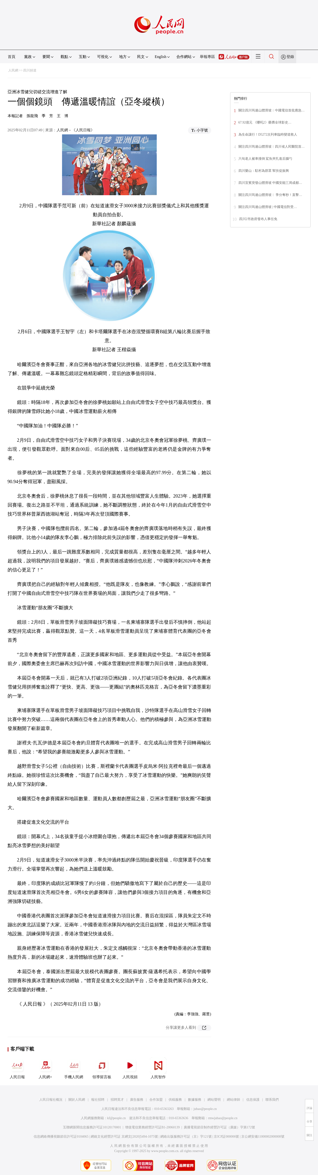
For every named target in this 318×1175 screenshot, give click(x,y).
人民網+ (45, 1068)
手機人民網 (73, 1068)
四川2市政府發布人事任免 (258, 219)
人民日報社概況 (51, 1099)
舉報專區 (207, 57)
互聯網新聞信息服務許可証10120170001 (92, 1127)
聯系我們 (272, 1099)
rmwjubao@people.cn (222, 1118)
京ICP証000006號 (226, 1136)
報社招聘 (97, 1099)
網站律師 (233, 1099)
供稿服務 (175, 1099)
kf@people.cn (116, 1118)
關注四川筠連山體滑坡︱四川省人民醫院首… (271, 146)
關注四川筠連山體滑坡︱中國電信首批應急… (271, 110)
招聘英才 (117, 1099)
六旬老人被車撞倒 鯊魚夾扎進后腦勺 (265, 158)
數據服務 (194, 1099)
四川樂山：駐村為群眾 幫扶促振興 (263, 170)
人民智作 (158, 1068)
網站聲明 (214, 1099)
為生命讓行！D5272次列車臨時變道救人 (267, 134)
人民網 (13, 70)
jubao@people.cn (205, 1109)
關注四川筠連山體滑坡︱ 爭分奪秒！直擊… (270, 195)
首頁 (11, 57)
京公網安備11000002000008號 (262, 1136)
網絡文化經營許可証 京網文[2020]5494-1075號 (124, 1136)
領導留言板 (101, 1068)
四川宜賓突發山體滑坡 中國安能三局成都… (270, 183)
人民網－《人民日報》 (75, 130)
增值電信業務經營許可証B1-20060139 (152, 1127)
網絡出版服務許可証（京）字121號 (186, 1136)
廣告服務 (136, 1099)
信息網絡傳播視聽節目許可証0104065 (61, 1136)
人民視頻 (130, 1068)
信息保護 (253, 1099)
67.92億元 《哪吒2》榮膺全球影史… (264, 122)
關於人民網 (76, 1099)
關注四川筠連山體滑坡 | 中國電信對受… (267, 207)
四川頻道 (29, 70)
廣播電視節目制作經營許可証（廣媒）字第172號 (219, 1127)
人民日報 (17, 1068)
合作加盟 (156, 1099)
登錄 (290, 57)
